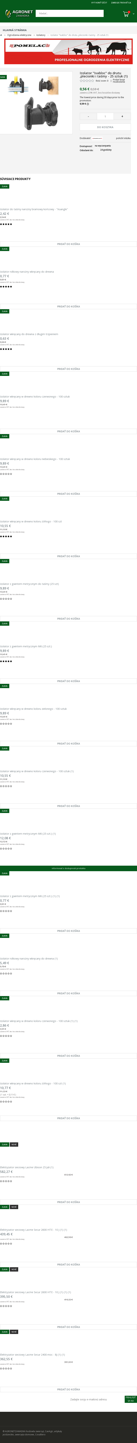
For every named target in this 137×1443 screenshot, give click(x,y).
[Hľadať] (70, 13)
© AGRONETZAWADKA (14, 1431)
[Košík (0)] (128, 13)
